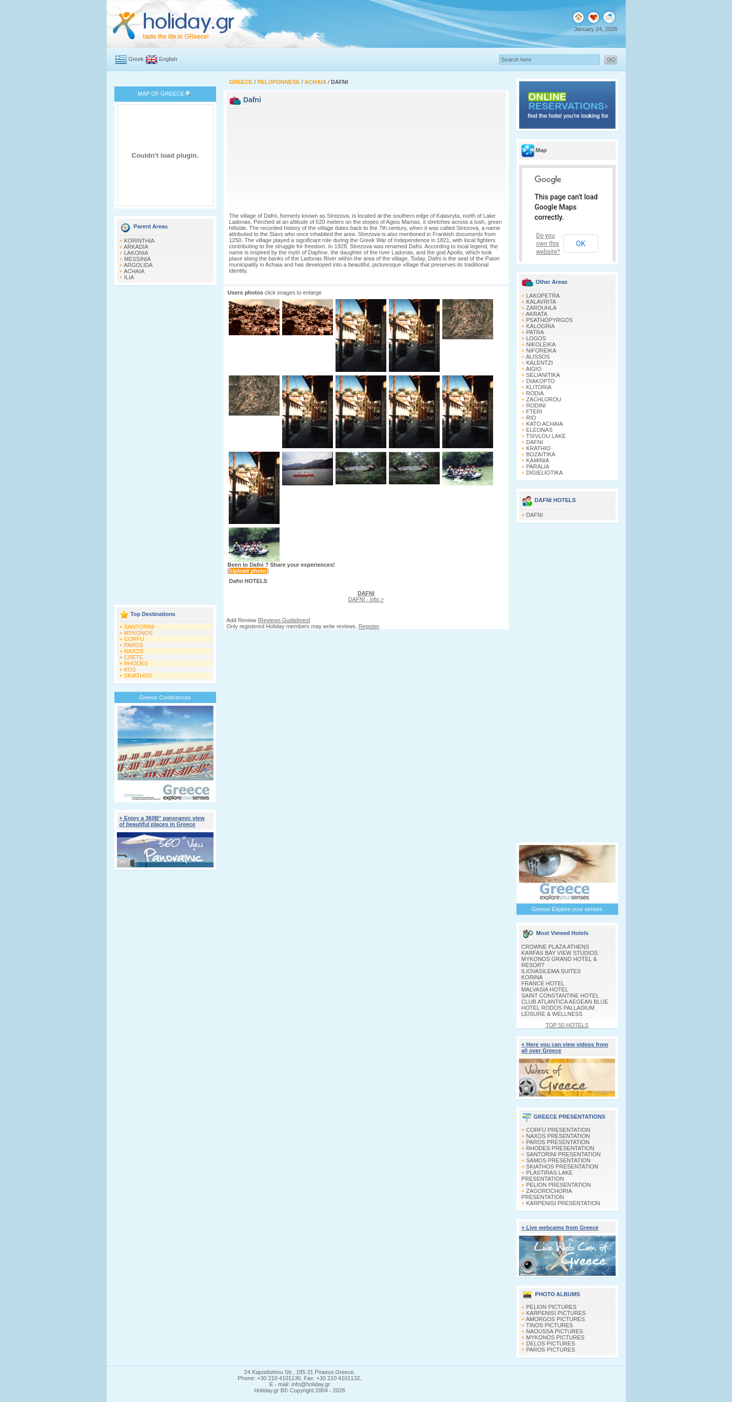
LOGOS (536, 338)
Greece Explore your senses (567, 909)
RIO (531, 418)
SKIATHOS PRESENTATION (562, 1166)
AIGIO (533, 369)
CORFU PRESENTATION (558, 1130)
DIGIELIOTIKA (544, 473)
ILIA (129, 277)
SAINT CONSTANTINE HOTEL (560, 995)
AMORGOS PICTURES (555, 1319)
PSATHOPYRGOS (549, 320)
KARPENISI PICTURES (556, 1313)
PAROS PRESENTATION (558, 1142)
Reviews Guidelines (284, 620)
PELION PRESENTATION (558, 1185)
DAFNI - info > (366, 596)
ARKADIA (136, 247)
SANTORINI (139, 627)
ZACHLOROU (543, 399)
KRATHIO (538, 448)
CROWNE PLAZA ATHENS (556, 947)
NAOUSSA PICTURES (554, 1331)
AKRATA (536, 314)
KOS (130, 669)
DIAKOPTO (540, 381)
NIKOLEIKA (541, 344)
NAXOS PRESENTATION (558, 1136)
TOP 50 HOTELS (567, 1025)
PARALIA (538, 466)
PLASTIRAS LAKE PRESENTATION (547, 1176)
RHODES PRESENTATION (560, 1148)
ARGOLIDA (138, 265)
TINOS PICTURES (549, 1325)
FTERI (534, 411)
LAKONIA (136, 253)
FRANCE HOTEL (543, 983)
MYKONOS (138, 633)
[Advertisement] (165, 446)
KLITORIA (539, 387)
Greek (136, 59)
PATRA (535, 332)
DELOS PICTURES (550, 1343)
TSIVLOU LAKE (546, 436)
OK (580, 244)
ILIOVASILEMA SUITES (551, 971)
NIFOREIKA (541, 350)
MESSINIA (137, 259)
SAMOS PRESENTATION (558, 1160)
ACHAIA (134, 271)
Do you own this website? (548, 243)
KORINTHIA (139, 241)
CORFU (134, 639)
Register (368, 626)
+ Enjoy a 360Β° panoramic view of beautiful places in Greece (162, 821)
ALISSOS (538, 357)
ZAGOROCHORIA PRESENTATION (547, 1194)
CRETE (133, 657)
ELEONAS (539, 430)
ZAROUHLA (541, 308)
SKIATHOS (138, 676)
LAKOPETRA (543, 296)
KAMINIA (537, 460)
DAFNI (534, 442)
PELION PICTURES (551, 1307)
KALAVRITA (541, 302)
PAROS (133, 645)
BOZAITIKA (540, 454)
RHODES (136, 663)
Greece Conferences (165, 697)
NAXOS (134, 651)
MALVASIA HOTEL (545, 989)
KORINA (532, 977)
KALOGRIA (540, 326)
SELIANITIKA (543, 375)
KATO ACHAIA (544, 424)
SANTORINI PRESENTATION (563, 1154)
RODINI (536, 405)
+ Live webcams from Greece (560, 1227)
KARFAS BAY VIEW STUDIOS (560, 953)
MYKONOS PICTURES (555, 1337)
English (168, 59)
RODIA (535, 393)
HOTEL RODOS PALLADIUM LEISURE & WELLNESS (558, 1011)
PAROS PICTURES (550, 1350)
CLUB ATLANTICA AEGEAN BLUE (565, 1002)
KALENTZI (539, 363)
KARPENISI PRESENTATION (563, 1203)
